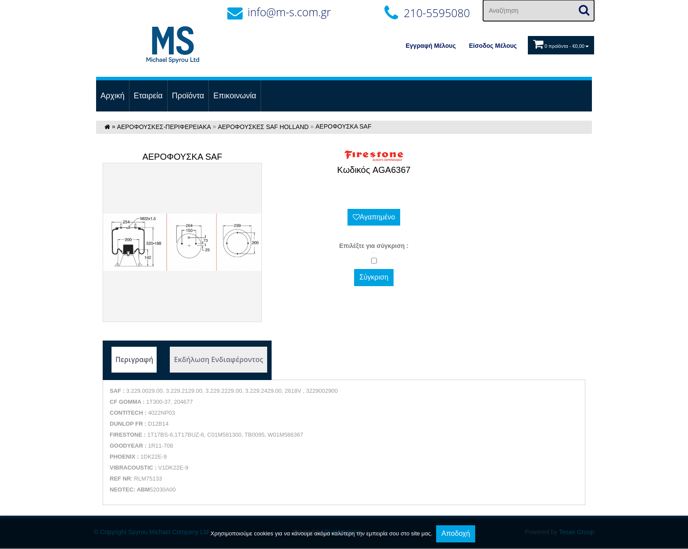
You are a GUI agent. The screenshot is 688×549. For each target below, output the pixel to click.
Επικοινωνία (234, 95)
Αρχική (112, 95)
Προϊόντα (188, 95)
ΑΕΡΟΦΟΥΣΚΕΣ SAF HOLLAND (263, 126)
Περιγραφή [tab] (134, 359)
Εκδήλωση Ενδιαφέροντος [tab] (218, 359)
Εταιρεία (148, 95)
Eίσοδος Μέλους (493, 45)
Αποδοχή (455, 533)
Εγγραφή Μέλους (431, 45)
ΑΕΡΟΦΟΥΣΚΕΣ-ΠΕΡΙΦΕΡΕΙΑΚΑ (164, 126)
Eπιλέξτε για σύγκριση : (373, 245)
